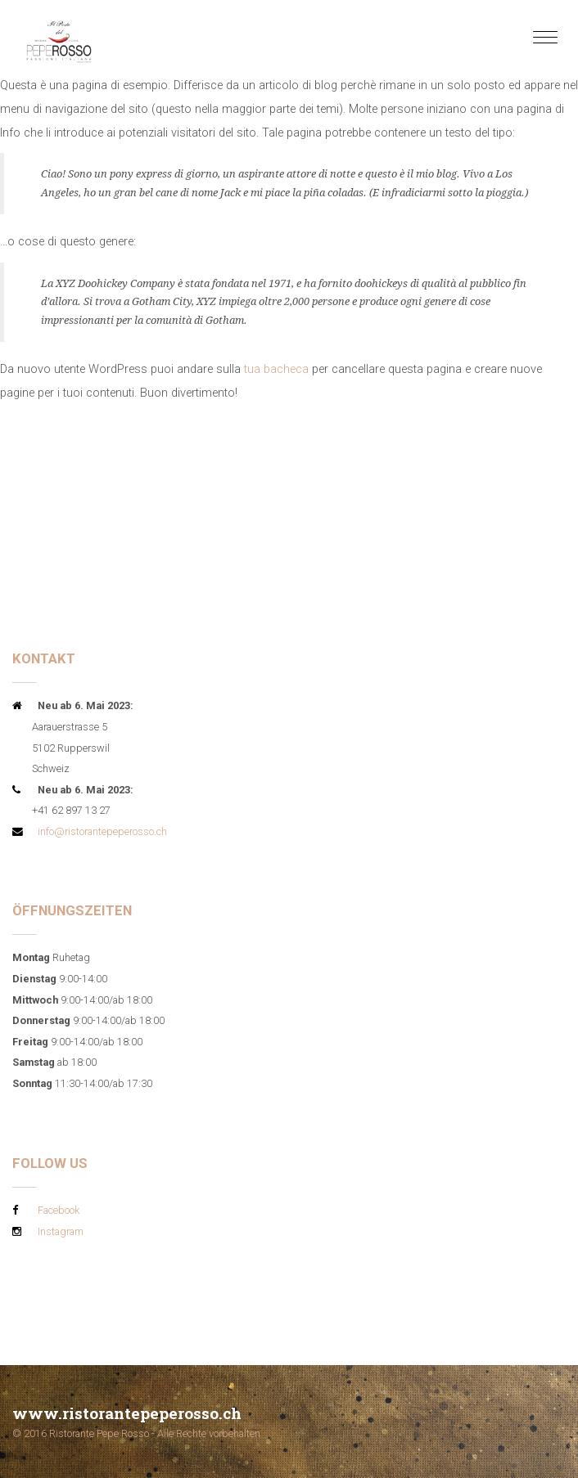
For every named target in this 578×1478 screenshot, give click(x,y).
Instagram (61, 1231)
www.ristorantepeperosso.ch (127, 1413)
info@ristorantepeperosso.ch (102, 831)
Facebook (58, 1210)
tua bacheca (276, 369)
